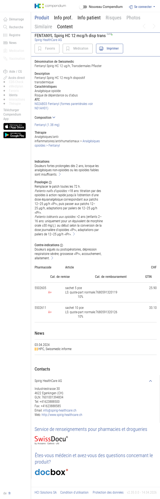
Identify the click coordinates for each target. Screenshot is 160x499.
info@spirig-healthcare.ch (59, 410)
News (9, 43)
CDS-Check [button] (16, 82)
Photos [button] (133, 18)
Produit (42, 18)
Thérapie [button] (15, 104)
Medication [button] (13, 51)
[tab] (69, 117)
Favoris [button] (14, 91)
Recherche (13, 27)
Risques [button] (113, 18)
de (5, 493)
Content (65, 27)
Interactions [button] (17, 99)
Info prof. (63, 18)
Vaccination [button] (14, 58)
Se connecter (140, 7)
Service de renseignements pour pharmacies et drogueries (91, 429)
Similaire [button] (43, 27)
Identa (13, 95)
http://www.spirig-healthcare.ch (62, 415)
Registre (11, 35)
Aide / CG (12, 71)
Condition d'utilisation (74, 492)
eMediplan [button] (16, 86)
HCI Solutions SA (46, 492)
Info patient (89, 18)
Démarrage (13, 19)
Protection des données (108, 492)
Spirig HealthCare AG (48, 40)
